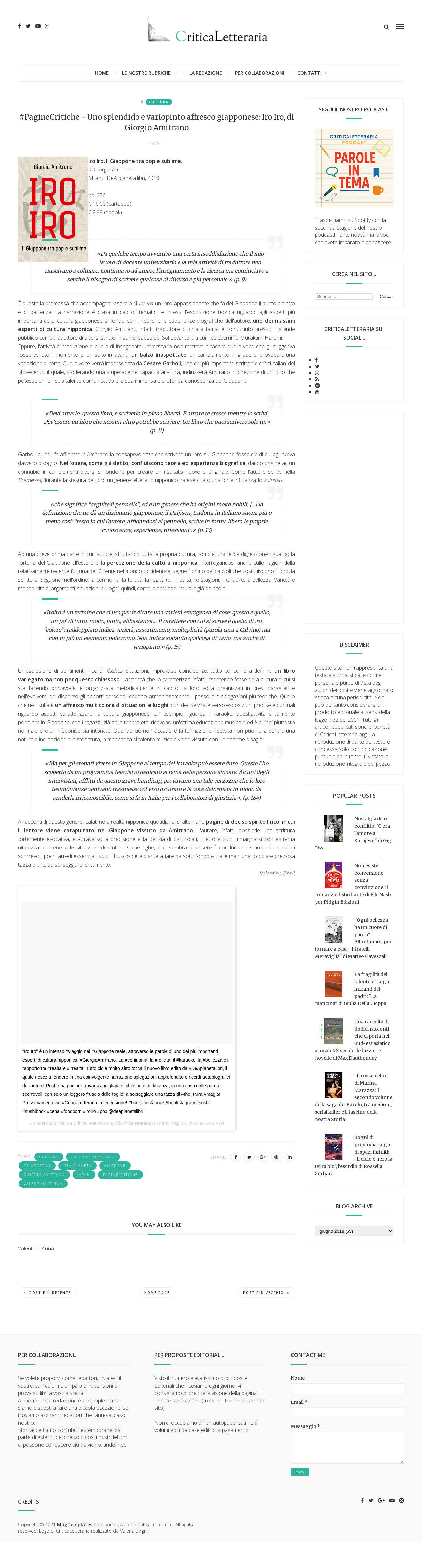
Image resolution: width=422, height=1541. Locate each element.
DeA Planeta (77, 1165)
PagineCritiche (120, 1174)
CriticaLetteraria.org (93, 1123)
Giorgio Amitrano (44, 1174)
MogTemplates (74, 1524)
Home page (157, 1292)
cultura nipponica (93, 1157)
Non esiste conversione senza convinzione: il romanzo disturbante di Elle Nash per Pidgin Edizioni (353, 884)
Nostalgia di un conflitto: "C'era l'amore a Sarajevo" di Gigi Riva (354, 833)
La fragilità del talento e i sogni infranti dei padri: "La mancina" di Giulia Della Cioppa (353, 988)
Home (102, 73)
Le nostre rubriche (146, 73)
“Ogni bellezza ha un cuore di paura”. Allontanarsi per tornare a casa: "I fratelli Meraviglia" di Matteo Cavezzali (353, 938)
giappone (115, 1165)
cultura (159, 102)
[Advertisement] (354, 518)
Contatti (309, 73)
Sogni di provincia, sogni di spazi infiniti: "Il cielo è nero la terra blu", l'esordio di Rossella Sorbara (353, 1155)
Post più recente (47, 1292)
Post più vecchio (266, 1292)
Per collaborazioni (259, 73)
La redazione (205, 73)
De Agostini (37, 1165)
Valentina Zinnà (43, 1183)
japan (83, 1174)
